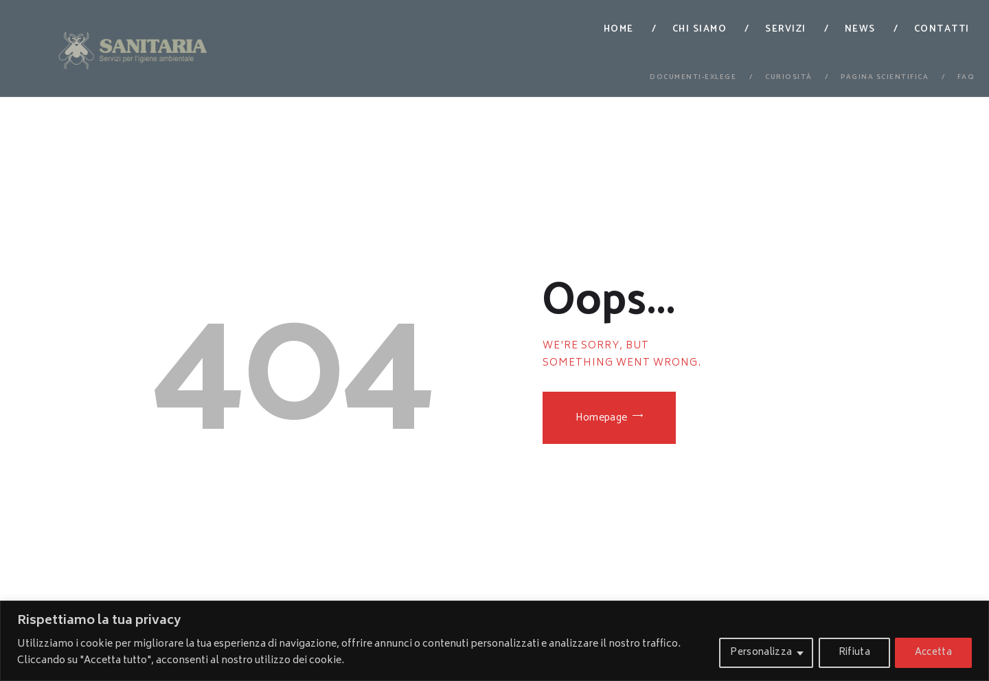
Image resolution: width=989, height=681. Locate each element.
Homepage (604, 419)
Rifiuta (850, 652)
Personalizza (755, 652)
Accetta (932, 652)
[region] (494, 641)
